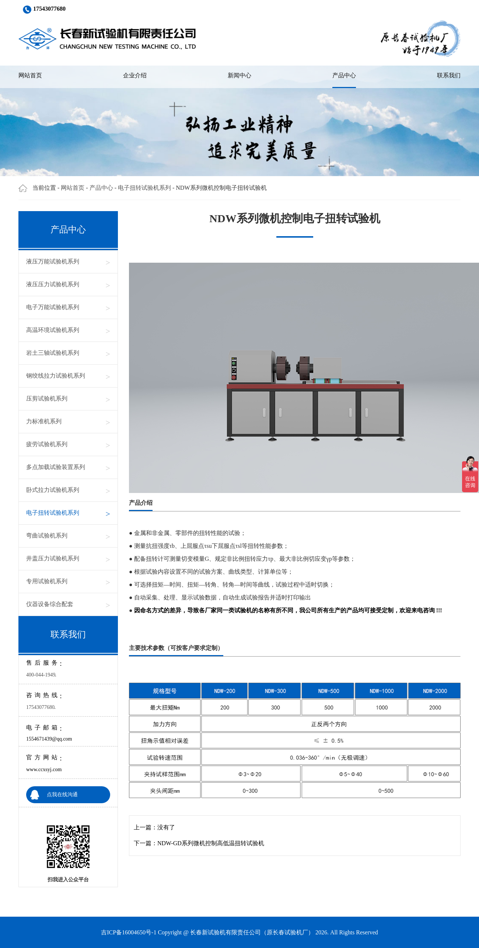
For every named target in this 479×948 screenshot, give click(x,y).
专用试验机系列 (68, 581)
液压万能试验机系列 (68, 262)
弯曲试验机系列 (68, 536)
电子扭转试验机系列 (144, 188)
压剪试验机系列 (68, 399)
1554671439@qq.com (49, 739)
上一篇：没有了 (154, 827)
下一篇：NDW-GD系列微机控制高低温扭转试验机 (199, 843)
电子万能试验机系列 (68, 307)
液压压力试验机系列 (68, 284)
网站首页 (30, 75)
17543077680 (40, 707)
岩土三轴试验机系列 (68, 353)
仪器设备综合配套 (68, 604)
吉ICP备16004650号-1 (128, 932)
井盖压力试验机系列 (68, 559)
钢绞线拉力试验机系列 (68, 376)
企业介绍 (135, 75)
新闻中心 (239, 75)
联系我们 (449, 75)
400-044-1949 (40, 675)
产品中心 (344, 75)
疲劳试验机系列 (68, 444)
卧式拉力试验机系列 (68, 490)
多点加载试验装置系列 (68, 467)
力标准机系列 (68, 422)
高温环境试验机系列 (68, 330)
